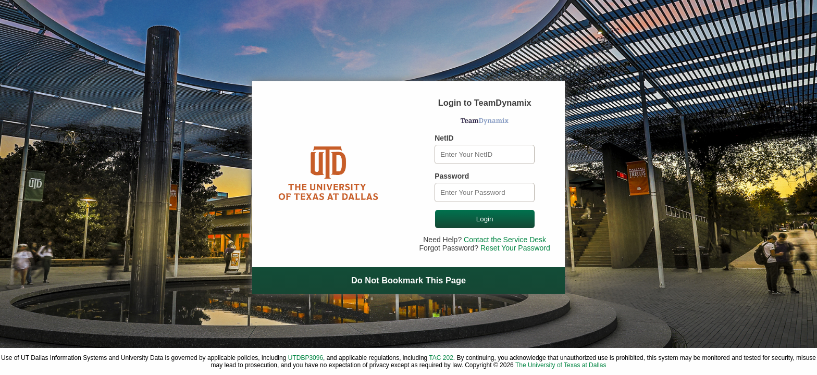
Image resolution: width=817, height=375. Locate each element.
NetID (444, 138)
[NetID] (485, 154)
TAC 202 (441, 357)
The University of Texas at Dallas (560, 365)
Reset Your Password (515, 248)
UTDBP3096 (305, 357)
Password (452, 176)
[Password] (485, 192)
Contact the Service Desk (505, 239)
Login (484, 219)
